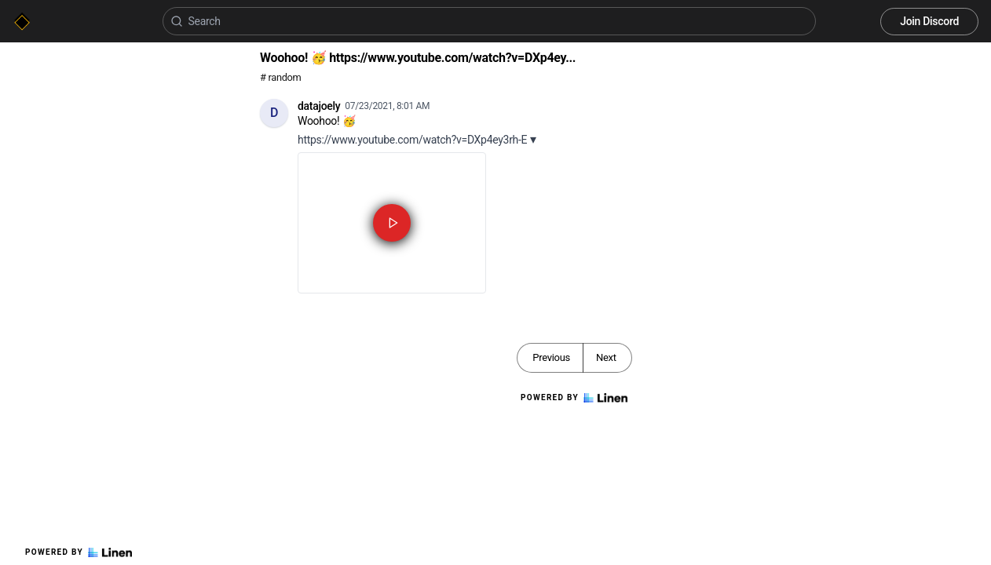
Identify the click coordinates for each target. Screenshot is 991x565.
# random (281, 77)
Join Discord (929, 21)
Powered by (78, 552)
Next (606, 357)
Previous (551, 357)
